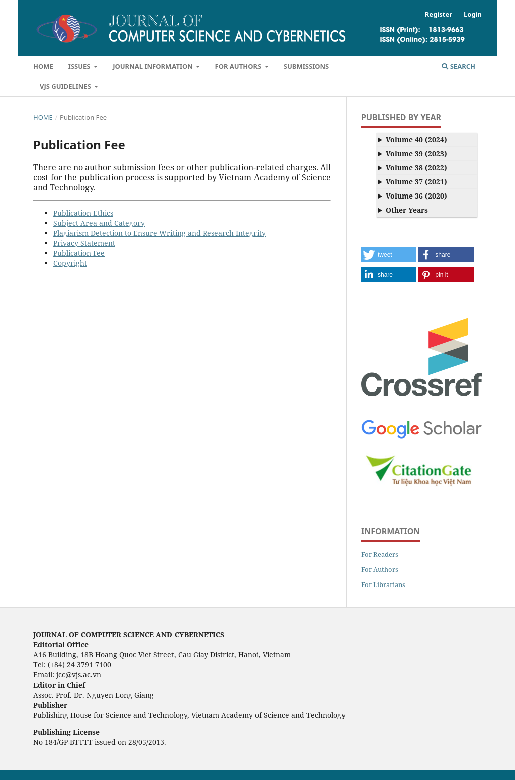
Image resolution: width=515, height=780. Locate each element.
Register (438, 14)
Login (473, 14)
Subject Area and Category (99, 223)
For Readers (379, 554)
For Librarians (383, 584)
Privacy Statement (84, 243)
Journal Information (153, 66)
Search (458, 66)
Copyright (70, 263)
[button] (388, 254)
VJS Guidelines (66, 86)
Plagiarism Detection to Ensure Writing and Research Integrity (159, 233)
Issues (80, 66)
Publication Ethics (83, 213)
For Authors (239, 66)
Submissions (306, 66)
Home (43, 66)
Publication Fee (79, 253)
